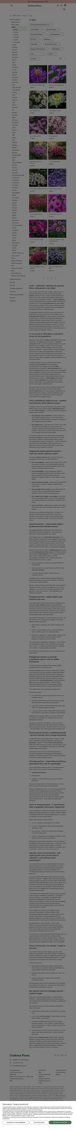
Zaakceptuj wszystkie (60, 1122)
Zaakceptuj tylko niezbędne (16, 1122)
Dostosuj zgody (39, 1122)
